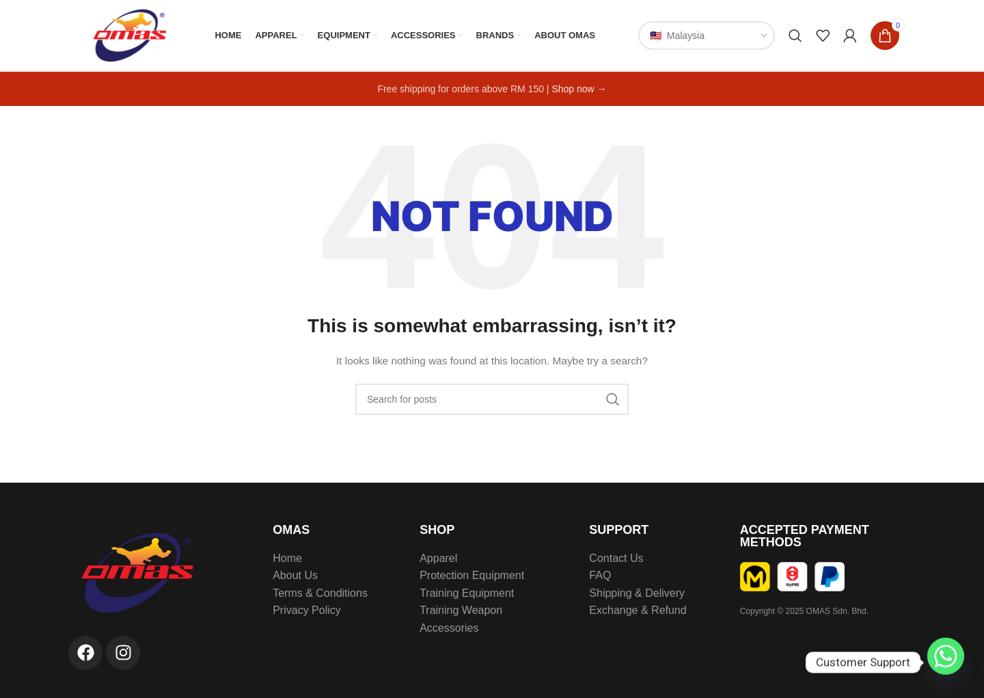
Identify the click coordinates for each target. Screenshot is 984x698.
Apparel (438, 558)
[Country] (706, 35)
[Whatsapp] (945, 662)
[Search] (795, 35)
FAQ (600, 575)
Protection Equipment (472, 575)
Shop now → (578, 88)
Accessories (449, 628)
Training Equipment (467, 593)
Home (287, 558)
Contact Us (616, 558)
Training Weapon (461, 610)
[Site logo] (128, 34)
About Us (295, 575)
